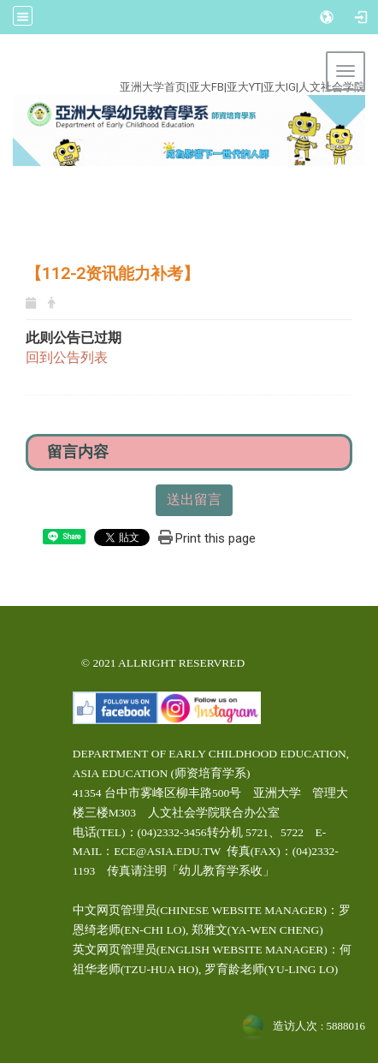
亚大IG (279, 86)
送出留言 (194, 499)
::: (178, 67)
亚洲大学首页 (153, 86)
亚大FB (206, 86)
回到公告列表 (67, 357)
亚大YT (244, 86)
